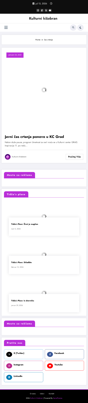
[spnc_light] (80, 27)
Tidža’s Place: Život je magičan (24, 224)
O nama (33, 393)
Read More (74, 157)
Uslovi (42, 393)
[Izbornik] (6, 27)
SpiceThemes (57, 398)
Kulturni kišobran (43, 18)
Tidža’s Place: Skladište (21, 262)
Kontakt (51, 393)
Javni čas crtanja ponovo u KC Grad (34, 136)
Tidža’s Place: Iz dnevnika (22, 300)
